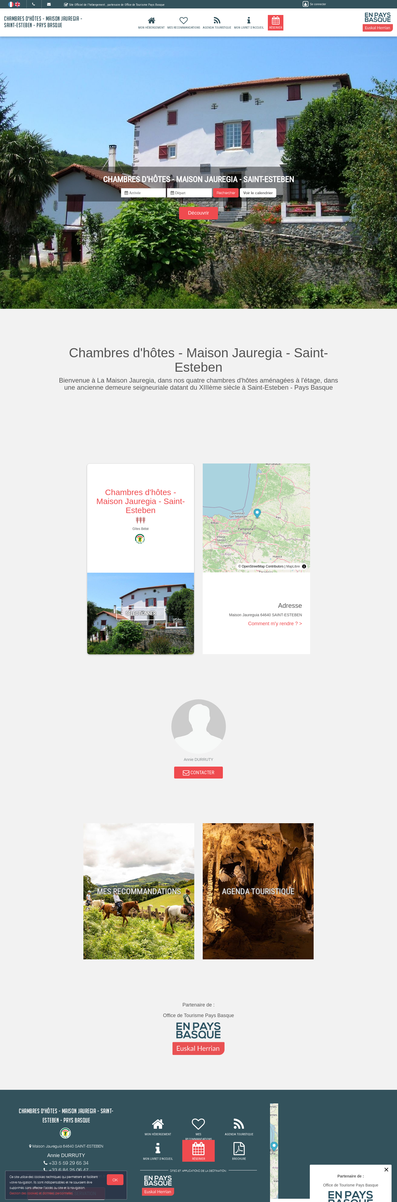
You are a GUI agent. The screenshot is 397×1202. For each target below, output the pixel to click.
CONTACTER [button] (198, 773)
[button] (258, 192)
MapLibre (293, 566)
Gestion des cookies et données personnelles (41, 1193)
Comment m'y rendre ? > (275, 623)
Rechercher (226, 192)
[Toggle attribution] (304, 566)
